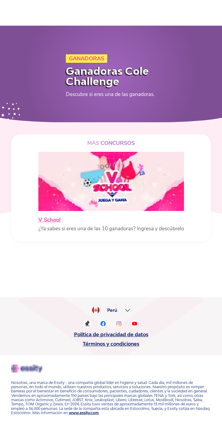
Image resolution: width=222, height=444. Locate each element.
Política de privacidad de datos (111, 334)
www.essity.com (84, 412)
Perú (112, 310)
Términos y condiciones (111, 343)
